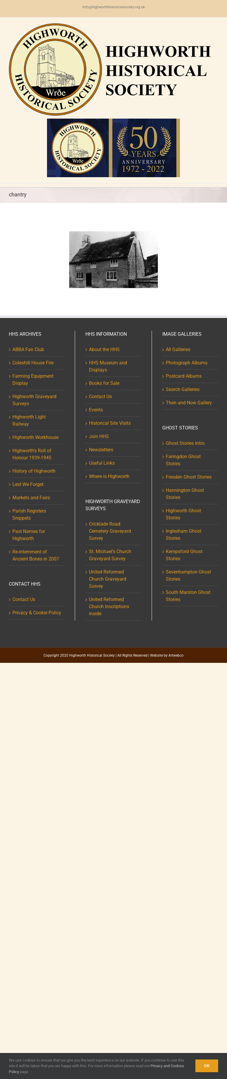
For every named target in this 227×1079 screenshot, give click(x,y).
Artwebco (176, 655)
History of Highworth (34, 471)
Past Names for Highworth (28, 535)
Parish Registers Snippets (29, 514)
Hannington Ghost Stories (185, 493)
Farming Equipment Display (32, 379)
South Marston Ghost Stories (188, 595)
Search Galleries (183, 389)
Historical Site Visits (110, 423)
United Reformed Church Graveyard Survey (107, 579)
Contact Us (23, 599)
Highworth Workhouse (35, 437)
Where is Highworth (109, 476)
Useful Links (102, 463)
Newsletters (101, 450)
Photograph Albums (186, 363)
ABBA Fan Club (28, 349)
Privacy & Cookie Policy (36, 613)
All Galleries (178, 349)
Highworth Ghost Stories (183, 514)
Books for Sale (104, 383)
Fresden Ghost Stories (189, 477)
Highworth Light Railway (29, 420)
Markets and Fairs (31, 497)
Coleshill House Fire (32, 363)
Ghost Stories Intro (185, 443)
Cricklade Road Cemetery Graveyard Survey (110, 531)
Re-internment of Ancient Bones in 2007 (35, 555)
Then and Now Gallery (189, 403)
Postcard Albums (184, 376)
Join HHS (99, 436)
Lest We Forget (27, 484)
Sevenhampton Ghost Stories (188, 575)
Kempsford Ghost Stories (184, 555)
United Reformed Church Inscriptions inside (109, 606)
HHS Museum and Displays (108, 366)
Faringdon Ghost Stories (183, 460)
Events (96, 410)
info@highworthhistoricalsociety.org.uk (113, 7)
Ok (207, 1065)
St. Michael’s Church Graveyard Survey (110, 555)
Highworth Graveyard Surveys (34, 400)
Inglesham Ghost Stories (183, 534)
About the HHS (104, 349)
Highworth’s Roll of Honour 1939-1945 (31, 454)
